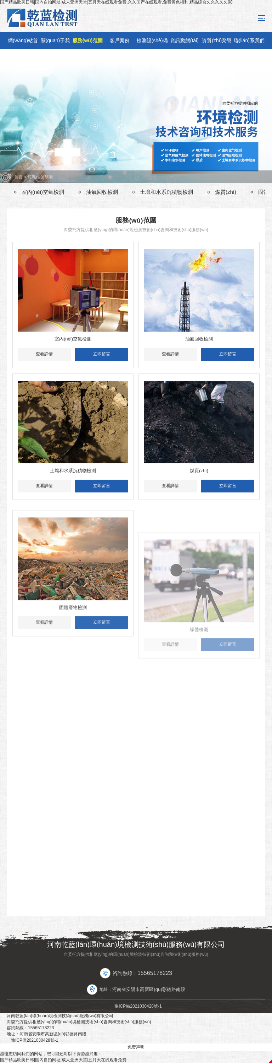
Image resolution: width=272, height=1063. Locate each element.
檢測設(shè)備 (152, 40)
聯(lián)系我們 (249, 40)
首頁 (18, 177)
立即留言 (101, 353)
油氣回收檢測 (102, 192)
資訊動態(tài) (184, 40)
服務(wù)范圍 (88, 40)
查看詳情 (44, 353)
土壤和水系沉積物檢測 (166, 192)
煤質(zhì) (225, 192)
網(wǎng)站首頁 (23, 43)
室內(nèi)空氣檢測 (43, 192)
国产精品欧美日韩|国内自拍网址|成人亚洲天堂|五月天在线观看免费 (63, 1059)
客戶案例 (120, 40)
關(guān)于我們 (55, 43)
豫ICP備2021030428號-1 (138, 1006)
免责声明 (136, 1047)
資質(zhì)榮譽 (217, 40)
